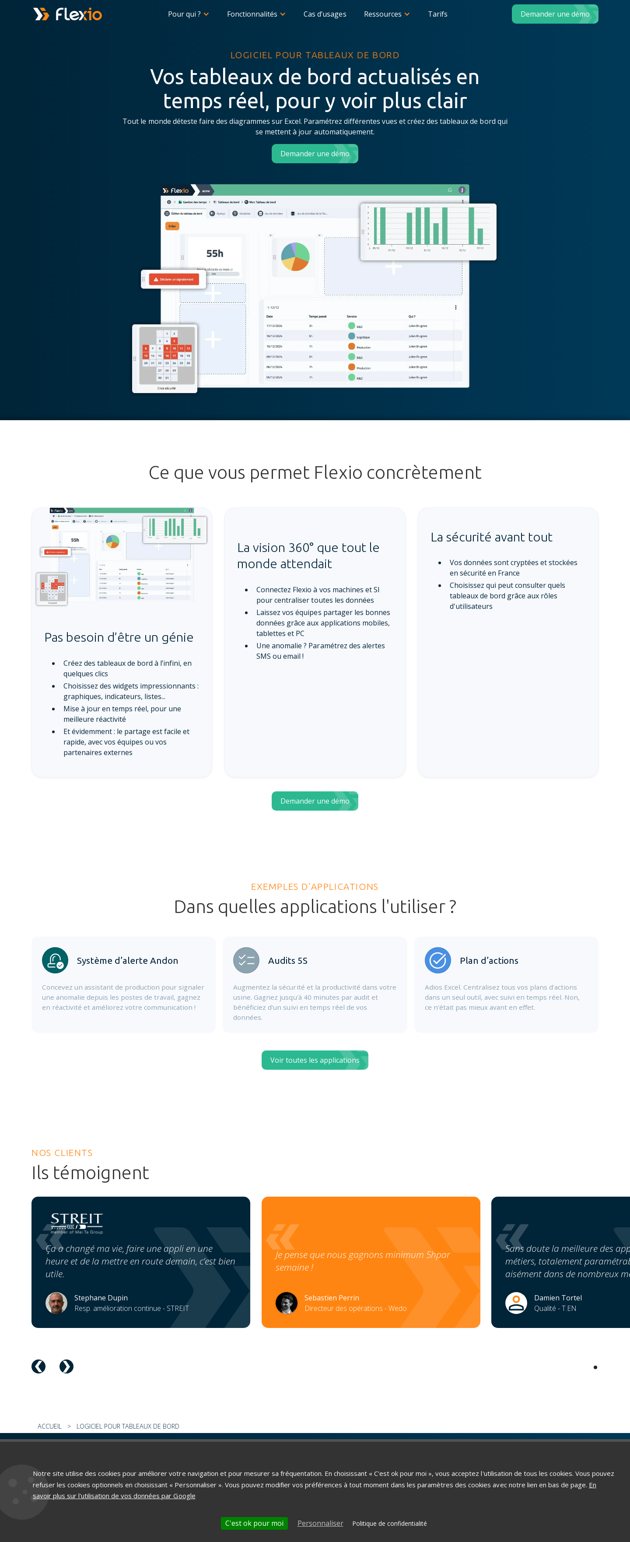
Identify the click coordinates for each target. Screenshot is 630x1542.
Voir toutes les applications (315, 1060)
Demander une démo (555, 14)
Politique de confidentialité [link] (389, 1523)
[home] (68, 13)
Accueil (50, 1426)
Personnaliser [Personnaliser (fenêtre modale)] (320, 1523)
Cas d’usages (325, 14)
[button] (188, 14)
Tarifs (438, 14)
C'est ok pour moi (254, 1523)
